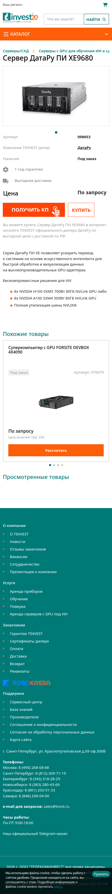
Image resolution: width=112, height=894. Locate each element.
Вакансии (18, 556)
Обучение (19, 598)
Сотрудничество (24, 564)
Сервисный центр (26, 701)
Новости (17, 541)
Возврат (17, 663)
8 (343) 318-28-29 (45, 778)
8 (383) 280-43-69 (44, 784)
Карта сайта (20, 739)
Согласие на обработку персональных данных (52, 731)
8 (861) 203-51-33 (40, 789)
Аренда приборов (26, 591)
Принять (101, 874)
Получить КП (30, 209)
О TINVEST (19, 533)
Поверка (17, 606)
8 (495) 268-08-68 (34, 767)
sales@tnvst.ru (56, 806)
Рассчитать (56, 450)
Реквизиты (19, 671)
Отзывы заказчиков (28, 549)
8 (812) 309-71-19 (50, 773)
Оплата (16, 648)
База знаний (21, 709)
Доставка (18, 656)
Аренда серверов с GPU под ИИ (38, 613)
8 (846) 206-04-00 (34, 795)
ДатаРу (84, 147)
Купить (81, 210)
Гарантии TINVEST (26, 633)
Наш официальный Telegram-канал (35, 833)
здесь (58, 886)
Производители (24, 716)
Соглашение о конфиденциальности (43, 724)
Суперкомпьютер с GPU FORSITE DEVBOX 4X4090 (48, 350)
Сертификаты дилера (29, 640)
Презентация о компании (33, 571)
